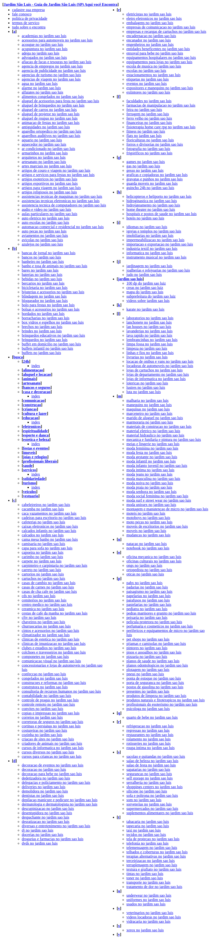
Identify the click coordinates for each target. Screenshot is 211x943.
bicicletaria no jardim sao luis (44, 288)
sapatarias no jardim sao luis (148, 769)
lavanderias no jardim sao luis (149, 331)
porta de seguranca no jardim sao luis (155, 683)
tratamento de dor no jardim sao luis (154, 887)
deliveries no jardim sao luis (43, 787)
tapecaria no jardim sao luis (147, 826)
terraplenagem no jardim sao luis (151, 865)
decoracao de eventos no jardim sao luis (52, 765)
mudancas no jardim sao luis (148, 535)
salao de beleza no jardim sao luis (152, 761)
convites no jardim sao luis (42, 709)
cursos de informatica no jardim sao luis (53, 748)
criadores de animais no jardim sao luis (52, 743)
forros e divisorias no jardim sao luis (154, 144)
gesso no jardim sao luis (145, 170)
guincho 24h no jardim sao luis (150, 188)
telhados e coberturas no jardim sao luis (157, 852)
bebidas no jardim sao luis (42, 279)
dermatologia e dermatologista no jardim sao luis (59, 804)
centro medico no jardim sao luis (47, 604)
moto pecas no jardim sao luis (149, 522)
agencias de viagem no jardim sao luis (51, 79)
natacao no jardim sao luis (146, 544)
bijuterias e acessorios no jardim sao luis (53, 292)
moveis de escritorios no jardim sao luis (157, 526)
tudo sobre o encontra (28, 27)
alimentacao (33, 370)
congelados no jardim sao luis (45, 678)
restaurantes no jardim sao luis (150, 735)
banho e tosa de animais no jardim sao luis (54, 266)
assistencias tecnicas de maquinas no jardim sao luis (62, 196)
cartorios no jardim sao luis (43, 574)
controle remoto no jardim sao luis (48, 704)
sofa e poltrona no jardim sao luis (152, 795)
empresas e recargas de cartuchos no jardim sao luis (166, 31)
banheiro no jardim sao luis (43, 262)
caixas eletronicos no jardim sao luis (50, 526)
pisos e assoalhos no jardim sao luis (154, 652)
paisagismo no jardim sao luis (149, 591)
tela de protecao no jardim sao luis (152, 839)
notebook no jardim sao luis (147, 548)
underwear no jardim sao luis (148, 895)
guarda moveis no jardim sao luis (152, 183)
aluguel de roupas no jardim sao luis (50, 118)
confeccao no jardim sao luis (44, 674)
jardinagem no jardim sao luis (149, 266)
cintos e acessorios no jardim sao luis (50, 631)
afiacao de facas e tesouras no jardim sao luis (56, 62)
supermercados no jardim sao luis (152, 808)
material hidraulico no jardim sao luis (155, 435)
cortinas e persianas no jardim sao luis (51, 726)
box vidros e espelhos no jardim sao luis (53, 322)
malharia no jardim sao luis (147, 400)
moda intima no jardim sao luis (150, 470)
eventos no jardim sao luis (146, 84)
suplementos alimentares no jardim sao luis (159, 813)
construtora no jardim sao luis (45, 687)
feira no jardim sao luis (144, 110)
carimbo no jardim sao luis (42, 557)
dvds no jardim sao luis (40, 843)
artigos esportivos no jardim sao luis (50, 183)
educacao (30, 418)
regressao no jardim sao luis (148, 730)
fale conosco (21, 14)
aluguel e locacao (37, 374)
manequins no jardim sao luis (149, 405)
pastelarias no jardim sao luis (148, 604)
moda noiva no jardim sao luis (149, 483)
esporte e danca (36, 435)
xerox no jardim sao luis (145, 930)
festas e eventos (35, 448)
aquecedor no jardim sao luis (44, 144)
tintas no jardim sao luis (144, 874)
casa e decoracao (37, 392)
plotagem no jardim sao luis (147, 670)
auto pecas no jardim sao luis (44, 231)
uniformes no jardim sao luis (148, 900)
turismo (29, 483)
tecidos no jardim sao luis (146, 835)
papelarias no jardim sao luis (148, 596)
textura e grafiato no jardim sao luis (153, 869)
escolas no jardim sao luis (146, 70)
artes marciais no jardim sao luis (47, 166)
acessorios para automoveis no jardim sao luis (57, 40)
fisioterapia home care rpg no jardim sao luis (161, 127)
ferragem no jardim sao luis (147, 114)
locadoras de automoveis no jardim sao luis (159, 366)
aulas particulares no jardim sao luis (49, 214)
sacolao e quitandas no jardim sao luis (155, 756)
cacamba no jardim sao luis (43, 509)
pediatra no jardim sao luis (146, 609)
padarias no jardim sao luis (147, 587)
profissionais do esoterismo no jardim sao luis (161, 704)
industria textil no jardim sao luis (151, 248)
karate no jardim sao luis (145, 309)
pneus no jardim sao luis (145, 674)
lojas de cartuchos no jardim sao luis (154, 370)
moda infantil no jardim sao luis (151, 461)
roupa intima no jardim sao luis (150, 748)
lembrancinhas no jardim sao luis (152, 340)
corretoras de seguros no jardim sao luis (52, 722)
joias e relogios (35, 457)
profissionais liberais (40, 461)
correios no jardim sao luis (42, 717)
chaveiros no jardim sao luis (43, 622)
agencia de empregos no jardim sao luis (52, 66)
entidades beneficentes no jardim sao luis (158, 49)
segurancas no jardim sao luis (149, 774)
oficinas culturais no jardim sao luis (154, 561)
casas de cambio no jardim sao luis (48, 583)
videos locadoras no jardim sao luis (153, 917)
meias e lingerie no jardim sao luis (153, 444)
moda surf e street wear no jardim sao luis (158, 500)
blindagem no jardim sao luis (44, 296)
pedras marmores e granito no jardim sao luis (161, 613)
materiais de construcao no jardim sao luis (158, 426)
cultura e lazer (35, 413)
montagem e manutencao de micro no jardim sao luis (167, 509)
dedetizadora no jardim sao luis (46, 778)
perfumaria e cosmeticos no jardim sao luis (159, 626)
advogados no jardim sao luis (44, 57)
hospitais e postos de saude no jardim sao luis (161, 214)
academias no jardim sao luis (44, 36)
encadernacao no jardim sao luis (151, 36)
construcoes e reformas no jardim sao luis (54, 683)
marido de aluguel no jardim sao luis (154, 418)
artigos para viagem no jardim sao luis (51, 188)
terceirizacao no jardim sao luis (150, 861)
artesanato (31, 383)
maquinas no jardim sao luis (148, 409)
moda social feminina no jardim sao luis (157, 496)
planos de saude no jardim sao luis (153, 661)
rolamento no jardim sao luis (148, 739)
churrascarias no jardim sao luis (46, 626)
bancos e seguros (37, 387)
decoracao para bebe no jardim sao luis (52, 774)
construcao (32, 405)
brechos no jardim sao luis (42, 327)
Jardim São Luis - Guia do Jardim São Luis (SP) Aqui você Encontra (60, 4)
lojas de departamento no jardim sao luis (157, 374)
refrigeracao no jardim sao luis (150, 726)
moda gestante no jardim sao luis (151, 457)
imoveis (29, 453)
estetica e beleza (36, 439)
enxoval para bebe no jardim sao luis (154, 53)
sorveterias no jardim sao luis (149, 804)
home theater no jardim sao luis (150, 209)
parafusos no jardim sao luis (148, 600)
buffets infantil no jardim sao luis (47, 348)
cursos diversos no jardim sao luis (48, 752)
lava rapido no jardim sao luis (149, 335)
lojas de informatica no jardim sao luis (156, 379)
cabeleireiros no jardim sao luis (46, 505)
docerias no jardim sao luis (42, 835)
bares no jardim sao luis (40, 270)
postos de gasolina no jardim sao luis (154, 687)
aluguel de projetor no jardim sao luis (51, 114)
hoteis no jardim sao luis (145, 218)
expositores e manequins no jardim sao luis (159, 88)
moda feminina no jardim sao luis (152, 448)
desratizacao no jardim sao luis (45, 822)
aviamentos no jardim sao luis (45, 235)
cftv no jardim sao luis (39, 617)
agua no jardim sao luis (40, 84)
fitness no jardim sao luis (145, 131)
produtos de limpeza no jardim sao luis (156, 696)
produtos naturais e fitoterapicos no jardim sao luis (165, 700)
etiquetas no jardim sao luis (147, 79)
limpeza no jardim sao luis (146, 348)
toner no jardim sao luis (144, 878)
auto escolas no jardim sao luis (45, 222)
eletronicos (32, 426)
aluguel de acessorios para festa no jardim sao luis (60, 101)
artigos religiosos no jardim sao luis (49, 192)
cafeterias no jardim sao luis (43, 522)
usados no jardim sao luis (146, 904)
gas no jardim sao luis (143, 166)
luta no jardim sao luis (143, 392)
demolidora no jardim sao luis (45, 791)
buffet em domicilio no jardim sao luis (51, 344)
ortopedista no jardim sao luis (149, 570)
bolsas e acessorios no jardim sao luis (51, 309)
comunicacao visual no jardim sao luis (51, 661)
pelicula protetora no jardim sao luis (154, 622)
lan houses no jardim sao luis (148, 327)
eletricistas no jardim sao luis (149, 14)
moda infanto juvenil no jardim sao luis (156, 466)
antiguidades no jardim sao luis (46, 127)
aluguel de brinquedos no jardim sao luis (53, 105)
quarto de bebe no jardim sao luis (152, 717)
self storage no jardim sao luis (149, 778)
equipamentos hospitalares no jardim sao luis (161, 57)
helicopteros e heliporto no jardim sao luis (158, 196)
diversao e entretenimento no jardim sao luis (56, 826)
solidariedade (34, 479)
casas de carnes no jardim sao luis (48, 587)
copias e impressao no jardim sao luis (51, 713)
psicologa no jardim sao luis (148, 709)
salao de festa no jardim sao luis (151, 765)
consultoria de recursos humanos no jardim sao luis (61, 691)
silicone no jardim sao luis (146, 791)
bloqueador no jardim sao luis (45, 301)
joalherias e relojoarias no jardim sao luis (158, 270)
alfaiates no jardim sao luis (42, 92)
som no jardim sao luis (143, 800)
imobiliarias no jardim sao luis (150, 235)
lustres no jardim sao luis (145, 387)
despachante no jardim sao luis (45, 817)
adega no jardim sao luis (40, 53)
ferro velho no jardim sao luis (149, 118)
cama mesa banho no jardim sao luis (50, 539)
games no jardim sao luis (145, 162)
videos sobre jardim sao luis (148, 301)
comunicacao (33, 400)
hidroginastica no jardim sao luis (151, 201)
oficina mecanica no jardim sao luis (153, 557)
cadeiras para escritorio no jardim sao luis (54, 518)
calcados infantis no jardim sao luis (49, 531)
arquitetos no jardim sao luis (43, 157)
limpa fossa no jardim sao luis (149, 344)
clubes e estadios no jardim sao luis (49, 648)
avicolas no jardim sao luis (42, 240)
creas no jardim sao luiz (144, 288)
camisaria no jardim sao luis (43, 544)
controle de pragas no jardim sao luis (50, 700)
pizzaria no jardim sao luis (146, 657)
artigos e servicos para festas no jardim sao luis (58, 175)
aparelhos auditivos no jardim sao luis (51, 136)
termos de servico (25, 23)
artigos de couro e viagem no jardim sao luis (56, 170)
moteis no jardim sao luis (145, 513)
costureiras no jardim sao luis (44, 730)
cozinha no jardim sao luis (42, 735)
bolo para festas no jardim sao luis (48, 305)
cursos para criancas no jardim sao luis (51, 756)
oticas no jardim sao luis (145, 574)
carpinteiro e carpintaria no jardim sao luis (54, 565)
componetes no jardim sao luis (45, 657)
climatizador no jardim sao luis (46, 635)
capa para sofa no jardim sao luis (47, 548)
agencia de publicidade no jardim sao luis (54, 70)
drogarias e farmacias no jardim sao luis (52, 839)
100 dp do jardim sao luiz (146, 283)
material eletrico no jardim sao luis (153, 431)
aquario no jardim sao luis (42, 140)
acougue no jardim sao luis (42, 44)
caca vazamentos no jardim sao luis (49, 513)
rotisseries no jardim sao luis (148, 743)
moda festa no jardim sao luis (149, 453)
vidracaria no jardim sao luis (148, 921)
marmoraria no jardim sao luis (149, 422)
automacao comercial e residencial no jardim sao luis (63, 227)
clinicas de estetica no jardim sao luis (50, 639)
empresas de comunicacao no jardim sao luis (160, 27)
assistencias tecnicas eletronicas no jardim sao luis (61, 201)
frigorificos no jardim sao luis (149, 153)
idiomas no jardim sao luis (146, 227)
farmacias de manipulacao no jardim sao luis (160, 105)
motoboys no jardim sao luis (148, 518)
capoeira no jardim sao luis (42, 552)
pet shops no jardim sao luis (147, 639)
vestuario (30, 496)
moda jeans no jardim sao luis (149, 474)
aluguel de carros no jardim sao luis (49, 110)
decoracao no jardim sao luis (44, 769)
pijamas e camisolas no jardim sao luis (156, 644)
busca (18, 357)
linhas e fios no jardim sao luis (150, 353)
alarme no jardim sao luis (41, 88)
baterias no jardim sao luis (42, 275)
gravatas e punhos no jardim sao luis (154, 179)
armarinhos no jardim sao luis (45, 153)
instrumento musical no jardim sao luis (156, 257)
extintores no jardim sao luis (148, 92)
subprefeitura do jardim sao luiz (151, 296)
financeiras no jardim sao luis (149, 123)
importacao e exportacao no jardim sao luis (159, 244)
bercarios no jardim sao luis (43, 283)
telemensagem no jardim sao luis (151, 848)
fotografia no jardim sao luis (148, 149)
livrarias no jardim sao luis (147, 357)
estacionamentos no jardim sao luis (153, 75)
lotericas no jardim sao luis (147, 383)
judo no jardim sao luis (144, 275)
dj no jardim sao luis (37, 830)
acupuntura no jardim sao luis (44, 49)
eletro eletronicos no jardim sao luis (154, 18)
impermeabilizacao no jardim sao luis (155, 240)
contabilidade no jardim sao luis (46, 696)
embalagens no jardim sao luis (149, 23)
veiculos (29, 492)
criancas (30, 409)
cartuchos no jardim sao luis (43, 578)
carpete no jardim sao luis (41, 561)
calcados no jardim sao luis (43, 535)
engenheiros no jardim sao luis (150, 44)
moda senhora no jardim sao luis (151, 492)
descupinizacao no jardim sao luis (48, 808)
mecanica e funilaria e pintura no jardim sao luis (163, 439)
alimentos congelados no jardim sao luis (53, 97)
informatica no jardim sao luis (149, 253)
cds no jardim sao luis (39, 596)
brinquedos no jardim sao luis (44, 340)
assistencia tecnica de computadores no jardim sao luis (64, 205)
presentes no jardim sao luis (147, 691)
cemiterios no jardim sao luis (44, 600)
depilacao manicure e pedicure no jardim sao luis (59, 800)
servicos (29, 470)
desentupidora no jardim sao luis (47, 813)
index (35, 366)
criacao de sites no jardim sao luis (48, 739)
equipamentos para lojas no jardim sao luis (159, 62)
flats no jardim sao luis (144, 136)
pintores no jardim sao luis (146, 648)
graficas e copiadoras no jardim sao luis (157, 175)
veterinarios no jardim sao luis (149, 913)
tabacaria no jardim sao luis (147, 822)
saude (27, 466)
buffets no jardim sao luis (41, 353)
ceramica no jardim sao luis (43, 609)
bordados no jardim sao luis (43, 314)
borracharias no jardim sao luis (45, 318)
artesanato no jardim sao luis (44, 162)
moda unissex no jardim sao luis (151, 505)
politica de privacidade (29, 18)
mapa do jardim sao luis (144, 292)
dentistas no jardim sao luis (43, 795)
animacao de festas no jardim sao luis (51, 123)
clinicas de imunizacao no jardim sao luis (54, 644)
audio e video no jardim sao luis (46, 209)
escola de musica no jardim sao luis (153, 66)
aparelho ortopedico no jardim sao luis (51, 131)
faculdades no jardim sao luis (149, 101)
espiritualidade (35, 431)
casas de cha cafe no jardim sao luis (49, 591)
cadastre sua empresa (28, 10)
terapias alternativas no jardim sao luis (156, 856)
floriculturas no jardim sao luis (150, 140)
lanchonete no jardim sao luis (149, 322)
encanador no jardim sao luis (148, 40)
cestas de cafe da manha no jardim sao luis (54, 613)
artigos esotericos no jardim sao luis (49, 179)
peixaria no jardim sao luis (146, 617)
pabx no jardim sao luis (144, 583)
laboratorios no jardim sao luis (150, 318)
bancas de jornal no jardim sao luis (48, 253)
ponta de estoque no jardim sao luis (153, 678)
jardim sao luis (130, 279)
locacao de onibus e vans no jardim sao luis (159, 361)
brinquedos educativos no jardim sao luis (53, 335)
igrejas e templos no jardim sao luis (153, 231)
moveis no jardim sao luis (146, 531)
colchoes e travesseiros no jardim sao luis (54, 652)
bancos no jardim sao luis (41, 257)
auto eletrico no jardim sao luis (46, 218)
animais (29, 379)
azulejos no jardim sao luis (42, 244)
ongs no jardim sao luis (144, 565)
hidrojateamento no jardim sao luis (153, 205)
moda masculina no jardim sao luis (153, 479)
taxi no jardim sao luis (143, 830)
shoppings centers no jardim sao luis (154, 787)
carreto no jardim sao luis (41, 570)
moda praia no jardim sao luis (149, 487)
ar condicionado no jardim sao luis (48, 149)
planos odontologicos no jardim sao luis (157, 665)
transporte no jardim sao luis (148, 882)
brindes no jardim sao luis (42, 331)
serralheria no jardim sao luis (148, 782)
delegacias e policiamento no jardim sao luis (56, 782)
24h (26, 361)
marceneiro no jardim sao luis (149, 413)
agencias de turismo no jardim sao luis (51, 75)
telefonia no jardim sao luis (147, 843)
